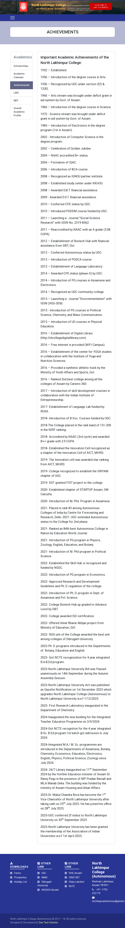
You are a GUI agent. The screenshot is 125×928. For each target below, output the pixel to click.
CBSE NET (74, 877)
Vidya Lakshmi (76, 881)
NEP (16, 100)
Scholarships (21, 66)
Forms (17, 873)
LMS (16, 92)
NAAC (44, 877)
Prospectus (20, 877)
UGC (43, 873)
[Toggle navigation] (12, 17)
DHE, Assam (75, 873)
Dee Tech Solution (48, 922)
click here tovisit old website (101, 6)
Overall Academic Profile (19, 112)
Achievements (21, 85)
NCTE (72, 886)
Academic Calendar (19, 75)
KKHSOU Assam (50, 889)
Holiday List (20, 881)
